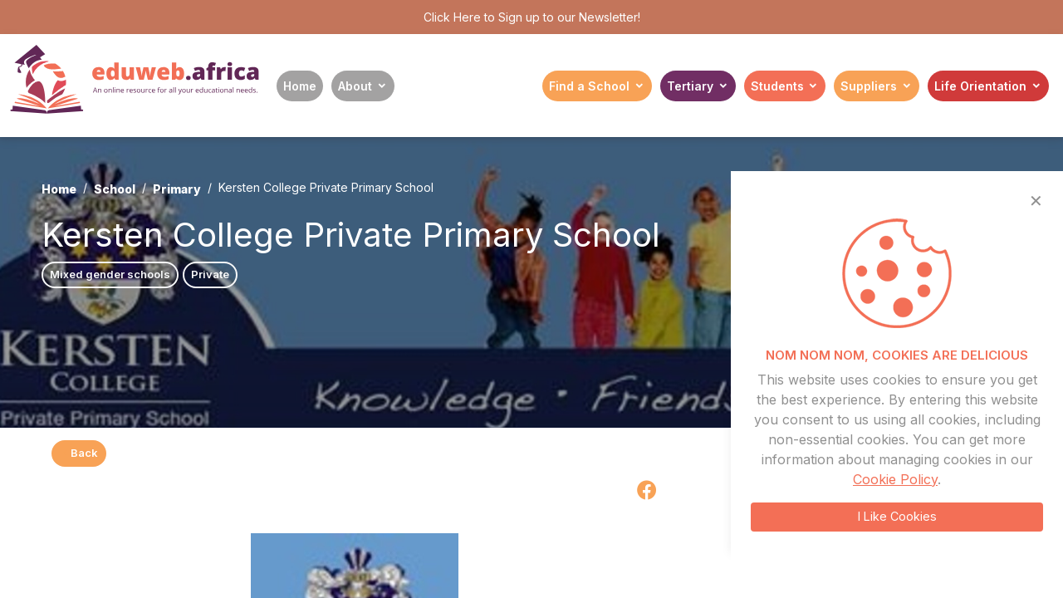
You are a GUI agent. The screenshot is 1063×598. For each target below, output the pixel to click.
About (355, 86)
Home (299, 86)
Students (777, 86)
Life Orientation (980, 86)
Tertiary (690, 86)
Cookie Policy (895, 479)
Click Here (452, 17)
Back (79, 452)
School (114, 189)
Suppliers (868, 86)
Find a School (589, 86)
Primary (177, 189)
